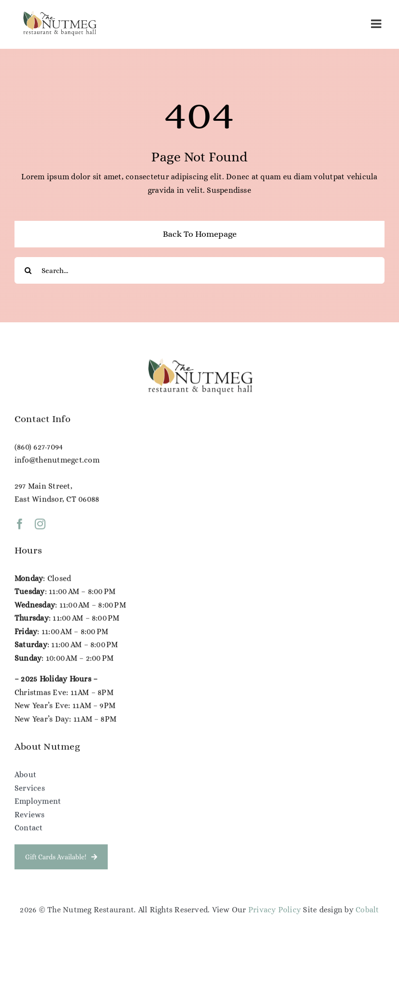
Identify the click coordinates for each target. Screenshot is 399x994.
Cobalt (367, 909)
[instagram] (40, 526)
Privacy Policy (274, 909)
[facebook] (19, 526)
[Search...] (199, 270)
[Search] (27, 270)
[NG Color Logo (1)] (59, 13)
